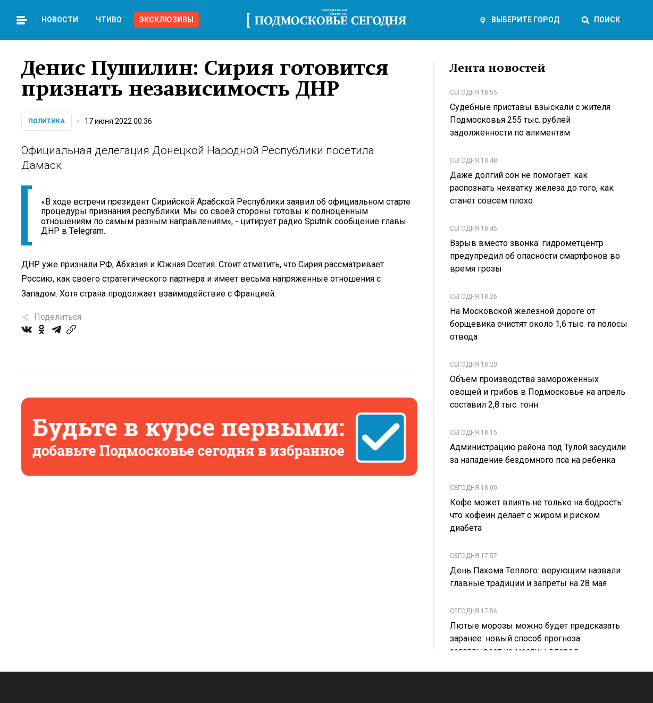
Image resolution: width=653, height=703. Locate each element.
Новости (59, 19)
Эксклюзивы (166, 19)
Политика (46, 121)
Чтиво (109, 19)
